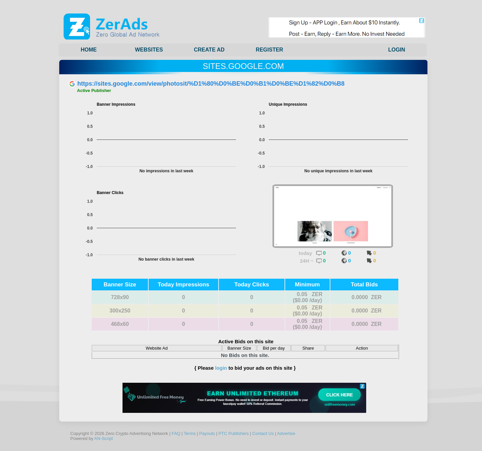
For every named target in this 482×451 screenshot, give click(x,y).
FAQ (176, 433)
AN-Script (103, 438)
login (221, 368)
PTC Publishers (234, 433)
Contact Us (263, 433)
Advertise (286, 433)
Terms (189, 433)
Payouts (207, 433)
